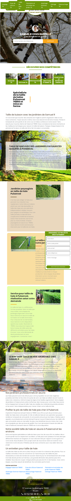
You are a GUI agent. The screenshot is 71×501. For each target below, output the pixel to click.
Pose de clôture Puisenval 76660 (34, 469)
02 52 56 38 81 (30, 494)
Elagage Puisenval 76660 (14, 468)
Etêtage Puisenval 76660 (53, 472)
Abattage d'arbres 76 (44, 5)
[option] (11, 79)
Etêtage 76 (53, 5)
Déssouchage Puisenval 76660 (33, 473)
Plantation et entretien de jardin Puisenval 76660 (54, 469)
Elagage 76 (4, 5)
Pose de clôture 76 (12, 5)
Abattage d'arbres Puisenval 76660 (15, 473)
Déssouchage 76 (63, 5)
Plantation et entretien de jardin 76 (30, 5)
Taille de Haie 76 (20, 5)
